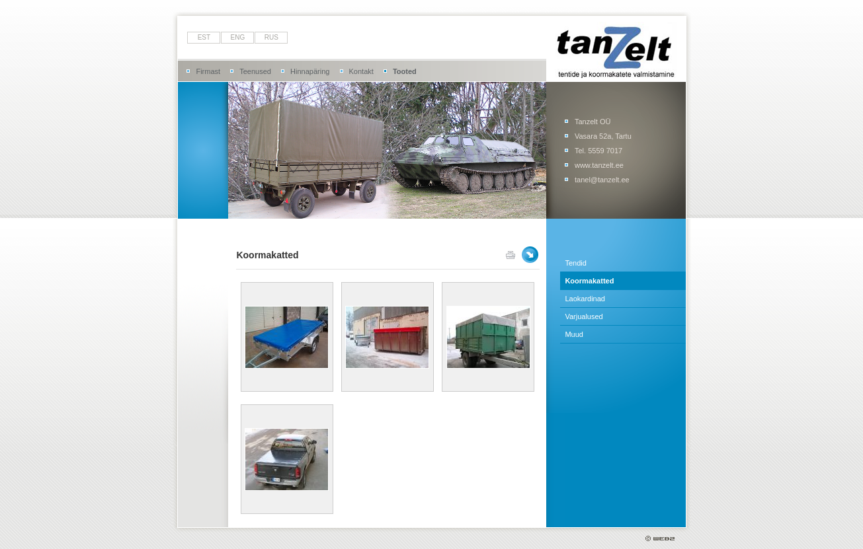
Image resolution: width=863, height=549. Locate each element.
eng (238, 37)
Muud (574, 334)
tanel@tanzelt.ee (602, 180)
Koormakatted (589, 281)
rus (271, 37)
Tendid (575, 263)
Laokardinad (585, 299)
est (204, 37)
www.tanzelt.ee (599, 165)
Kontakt (361, 71)
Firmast (208, 71)
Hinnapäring (309, 71)
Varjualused (583, 316)
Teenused (255, 71)
